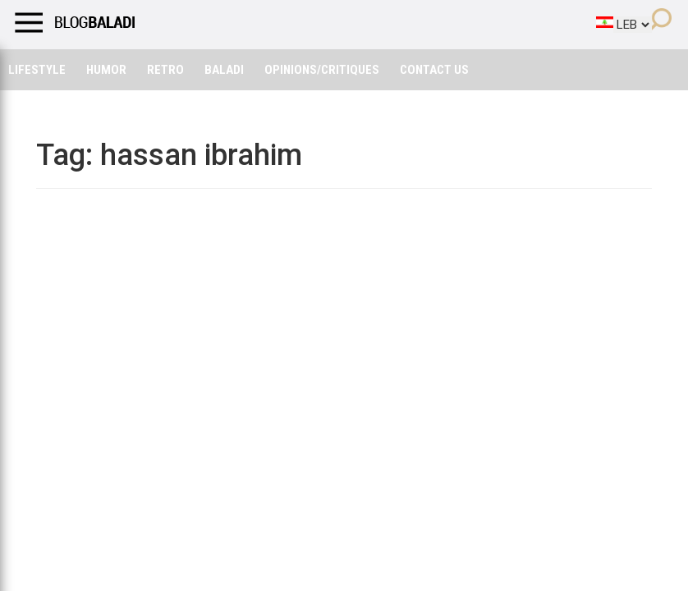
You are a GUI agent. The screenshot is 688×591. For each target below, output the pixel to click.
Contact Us (434, 69)
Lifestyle (37, 69)
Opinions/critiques (321, 69)
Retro (165, 69)
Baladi (224, 69)
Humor (106, 69)
